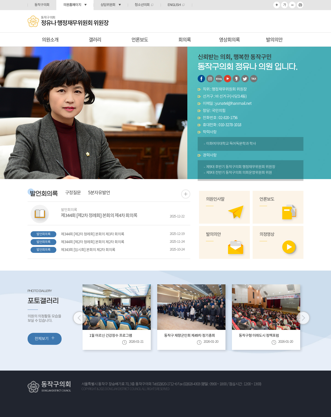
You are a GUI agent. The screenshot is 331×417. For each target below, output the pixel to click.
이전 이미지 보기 (79, 318)
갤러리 (95, 39)
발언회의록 (44, 194)
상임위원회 (107, 5)
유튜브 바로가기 (227, 78)
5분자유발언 (99, 193)
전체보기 (44, 338)
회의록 (184, 39)
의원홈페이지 (72, 5)
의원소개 (50, 39)
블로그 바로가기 (219, 78)
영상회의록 (229, 39)
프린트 (300, 5)
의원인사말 (215, 199)
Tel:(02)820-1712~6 (164, 384)
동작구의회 (41, 5)
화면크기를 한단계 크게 (276, 5)
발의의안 (274, 39)
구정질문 (73, 193)
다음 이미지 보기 (303, 318)
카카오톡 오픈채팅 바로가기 (253, 78)
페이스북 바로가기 (201, 78)
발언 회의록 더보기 (185, 194)
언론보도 (139, 39)
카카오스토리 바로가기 (236, 78)
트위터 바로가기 (245, 78)
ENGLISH (174, 5)
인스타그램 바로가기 (210, 78)
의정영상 (267, 234)
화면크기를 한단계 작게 (292, 5)
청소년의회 (142, 5)
